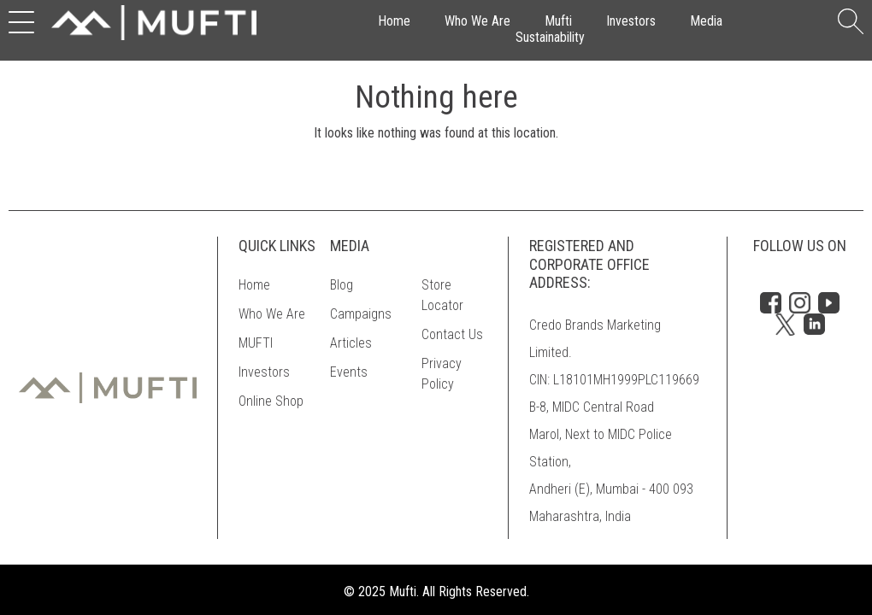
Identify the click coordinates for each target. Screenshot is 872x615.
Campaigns (361, 314)
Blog (341, 285)
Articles (351, 343)
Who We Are (477, 21)
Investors (631, 21)
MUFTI (256, 343)
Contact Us (452, 334)
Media (706, 21)
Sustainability (550, 37)
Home (394, 21)
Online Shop (271, 401)
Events (349, 372)
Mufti (558, 21)
